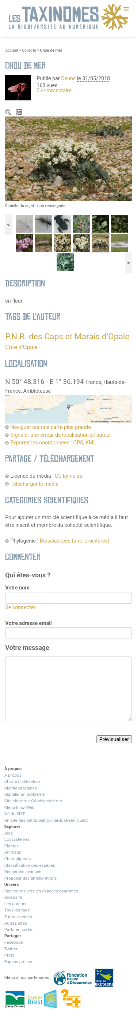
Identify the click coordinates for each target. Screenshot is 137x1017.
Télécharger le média (19, 113)
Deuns (68, 78)
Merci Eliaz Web (19, 807)
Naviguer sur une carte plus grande (50, 427)
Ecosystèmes (17, 839)
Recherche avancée (22, 871)
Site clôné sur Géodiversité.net (33, 800)
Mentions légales (20, 788)
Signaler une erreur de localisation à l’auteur (60, 435)
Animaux (12, 852)
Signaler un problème (24, 794)
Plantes (11, 845)
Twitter (11, 948)
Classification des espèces (29, 865)
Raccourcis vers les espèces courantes (41, 891)
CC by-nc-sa (68, 476)
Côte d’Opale (21, 347)
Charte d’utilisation (22, 781)
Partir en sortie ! (19, 929)
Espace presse (18, 961)
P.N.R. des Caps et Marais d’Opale (67, 336)
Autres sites (15, 923)
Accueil (11, 50)
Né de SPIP (15, 813)
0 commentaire (54, 90)
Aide (8, 833)
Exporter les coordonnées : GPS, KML (53, 442)
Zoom (8, 113)
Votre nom (17, 588)
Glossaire (13, 897)
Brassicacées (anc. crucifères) (75, 541)
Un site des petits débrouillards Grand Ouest (46, 820)
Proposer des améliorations (30, 878)
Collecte (29, 50)
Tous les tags (17, 910)
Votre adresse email (28, 623)
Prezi (9, 955)
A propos (13, 775)
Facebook (13, 942)
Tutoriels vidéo (18, 916)
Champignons (17, 858)
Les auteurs (15, 903)
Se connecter (20, 607)
